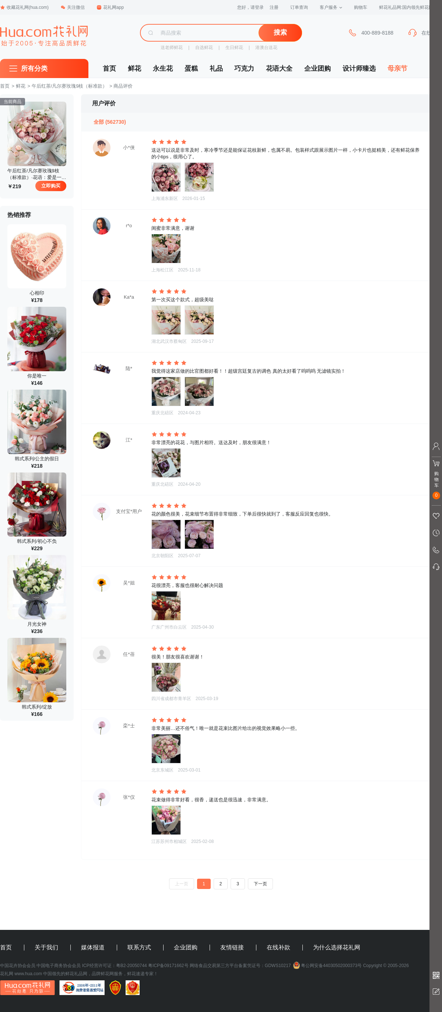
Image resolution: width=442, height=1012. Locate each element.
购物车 (360, 7)
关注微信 (72, 7)
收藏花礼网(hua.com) (24, 7)
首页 (109, 68)
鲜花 (134, 68)
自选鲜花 (204, 47)
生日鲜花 (234, 47)
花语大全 (279, 68)
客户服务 (331, 7)
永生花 (163, 68)
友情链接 (232, 947)
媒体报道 (93, 947)
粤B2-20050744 (131, 965)
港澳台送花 (266, 47)
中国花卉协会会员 (17, 965)
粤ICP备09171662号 (168, 965)
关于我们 (46, 947)
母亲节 (397, 68)
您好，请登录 (250, 7)
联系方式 (139, 947)
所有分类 (34, 68)
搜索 (280, 32)
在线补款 (278, 947)
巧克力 (244, 68)
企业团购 (317, 68)
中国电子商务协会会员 (58, 965)
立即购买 (50, 186)
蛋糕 (191, 68)
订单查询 (299, 7)
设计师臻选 (359, 68)
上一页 (181, 883)
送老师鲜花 (172, 47)
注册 (274, 7)
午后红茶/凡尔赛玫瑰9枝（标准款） (70, 86)
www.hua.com (28, 973)
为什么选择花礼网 (336, 947)
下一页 (260, 883)
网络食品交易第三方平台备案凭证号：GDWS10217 (240, 965)
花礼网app (110, 7)
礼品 (216, 68)
